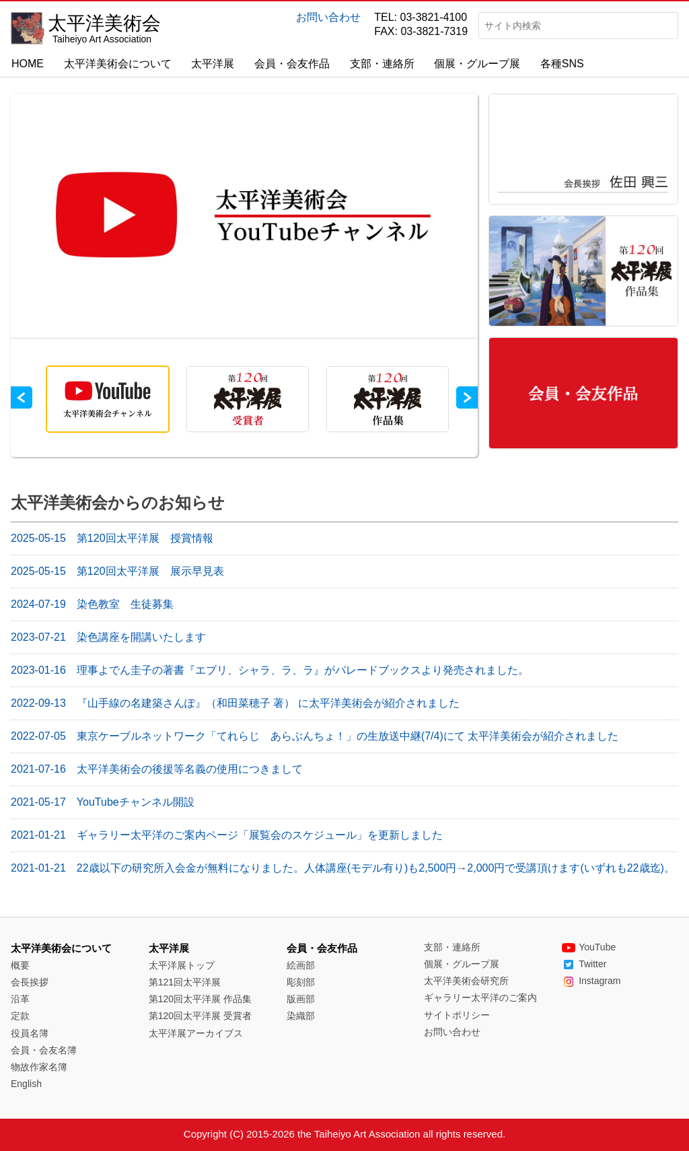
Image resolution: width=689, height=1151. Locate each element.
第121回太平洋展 (185, 982)
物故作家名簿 (39, 1066)
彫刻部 (301, 982)
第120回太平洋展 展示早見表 (117, 571)
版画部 (301, 998)
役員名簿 (29, 1033)
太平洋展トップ (182, 965)
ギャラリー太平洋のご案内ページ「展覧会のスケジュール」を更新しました (227, 835)
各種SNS (562, 63)
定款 (20, 1015)
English (26, 1083)
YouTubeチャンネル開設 (102, 802)
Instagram (591, 980)
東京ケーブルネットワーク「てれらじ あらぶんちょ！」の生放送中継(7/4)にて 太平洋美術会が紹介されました (314, 736)
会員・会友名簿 (44, 1050)
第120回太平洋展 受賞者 (200, 1015)
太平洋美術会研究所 (466, 980)
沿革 (20, 998)
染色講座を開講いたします (108, 637)
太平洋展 (212, 63)
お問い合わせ (328, 17)
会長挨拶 (29, 982)
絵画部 (301, 965)
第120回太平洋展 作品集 (200, 998)
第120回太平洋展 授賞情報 (112, 538)
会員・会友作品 (292, 63)
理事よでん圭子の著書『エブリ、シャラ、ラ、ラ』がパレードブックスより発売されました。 (270, 670)
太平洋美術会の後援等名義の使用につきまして (157, 769)
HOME (27, 63)
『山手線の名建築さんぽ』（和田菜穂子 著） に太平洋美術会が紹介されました (235, 703)
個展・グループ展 (477, 63)
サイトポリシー (457, 1015)
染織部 (301, 1015)
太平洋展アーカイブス (196, 1033)
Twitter (584, 963)
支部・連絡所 (382, 63)
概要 (20, 965)
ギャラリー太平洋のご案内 (480, 997)
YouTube (589, 947)
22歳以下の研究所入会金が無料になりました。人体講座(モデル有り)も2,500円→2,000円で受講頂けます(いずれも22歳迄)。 (343, 868)
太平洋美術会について (118, 63)
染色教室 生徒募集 (92, 604)
